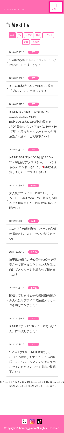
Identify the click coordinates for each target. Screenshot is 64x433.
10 (28, 381)
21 (13, 385)
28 (40, 385)
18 (58, 381)
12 (35, 381)
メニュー (55, 6)
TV (19, 35)
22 (17, 385)
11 (32, 381)
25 (29, 385)
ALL (12, 35)
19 (62, 381)
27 (36, 385)
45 (47, 385)
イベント (48, 35)
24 (25, 385)
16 (51, 381)
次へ (52, 385)
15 (47, 381)
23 (21, 385)
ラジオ (28, 35)
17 (54, 381)
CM (38, 35)
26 (32, 385)
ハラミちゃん (15, 6)
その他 (35, 42)
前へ (2, 381)
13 (39, 381)
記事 (26, 42)
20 (10, 385)
